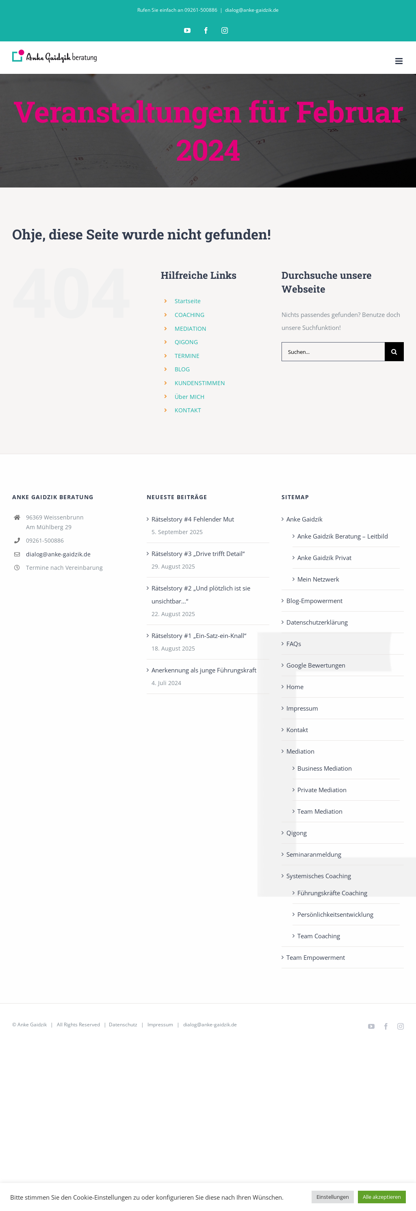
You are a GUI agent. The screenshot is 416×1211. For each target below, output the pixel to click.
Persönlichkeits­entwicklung (335, 914)
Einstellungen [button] (332, 1196)
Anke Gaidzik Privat (324, 558)
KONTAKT (188, 410)
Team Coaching (318, 936)
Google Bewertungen (315, 665)
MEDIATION (190, 328)
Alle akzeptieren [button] (382, 1196)
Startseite (188, 301)
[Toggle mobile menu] (399, 61)
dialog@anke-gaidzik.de (252, 9)
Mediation (300, 751)
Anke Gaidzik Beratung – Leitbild (342, 536)
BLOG (182, 369)
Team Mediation (319, 811)
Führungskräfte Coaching (332, 893)
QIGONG (186, 342)
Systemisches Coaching (318, 876)
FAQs (293, 644)
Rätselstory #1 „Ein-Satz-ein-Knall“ (199, 635)
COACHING (189, 315)
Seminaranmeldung (313, 854)
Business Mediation (324, 768)
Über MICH (189, 397)
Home (294, 687)
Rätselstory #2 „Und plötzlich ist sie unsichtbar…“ (201, 594)
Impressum (302, 708)
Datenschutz (123, 1024)
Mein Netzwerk (318, 579)
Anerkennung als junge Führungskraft (204, 670)
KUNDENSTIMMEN (200, 383)
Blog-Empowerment (314, 601)
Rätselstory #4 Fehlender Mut (193, 519)
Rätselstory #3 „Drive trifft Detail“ (198, 553)
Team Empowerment (315, 957)
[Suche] (394, 351)
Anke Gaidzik (304, 519)
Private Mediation (322, 790)
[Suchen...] (333, 351)
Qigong (296, 833)
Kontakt (297, 730)
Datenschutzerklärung (317, 622)
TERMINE (187, 356)
